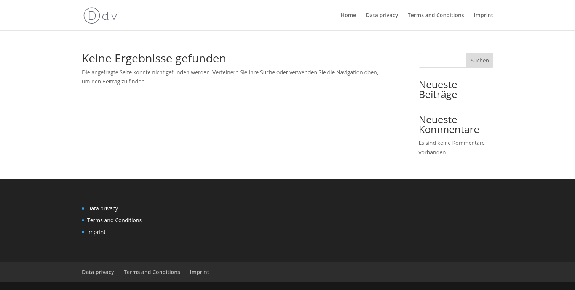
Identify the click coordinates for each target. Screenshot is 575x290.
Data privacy (382, 16)
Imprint (483, 16)
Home (348, 16)
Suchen (480, 60)
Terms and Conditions (436, 16)
